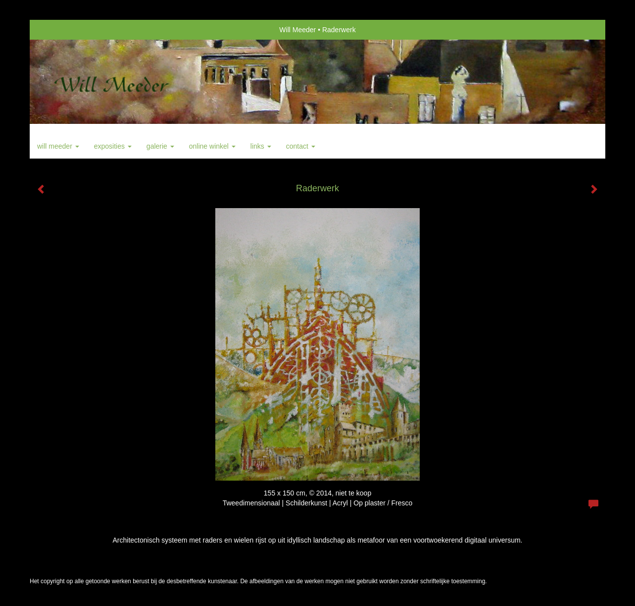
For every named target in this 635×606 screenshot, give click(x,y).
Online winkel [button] (212, 146)
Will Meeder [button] (58, 146)
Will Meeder (297, 30)
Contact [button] (300, 146)
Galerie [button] (160, 146)
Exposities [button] (113, 146)
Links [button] (260, 146)
